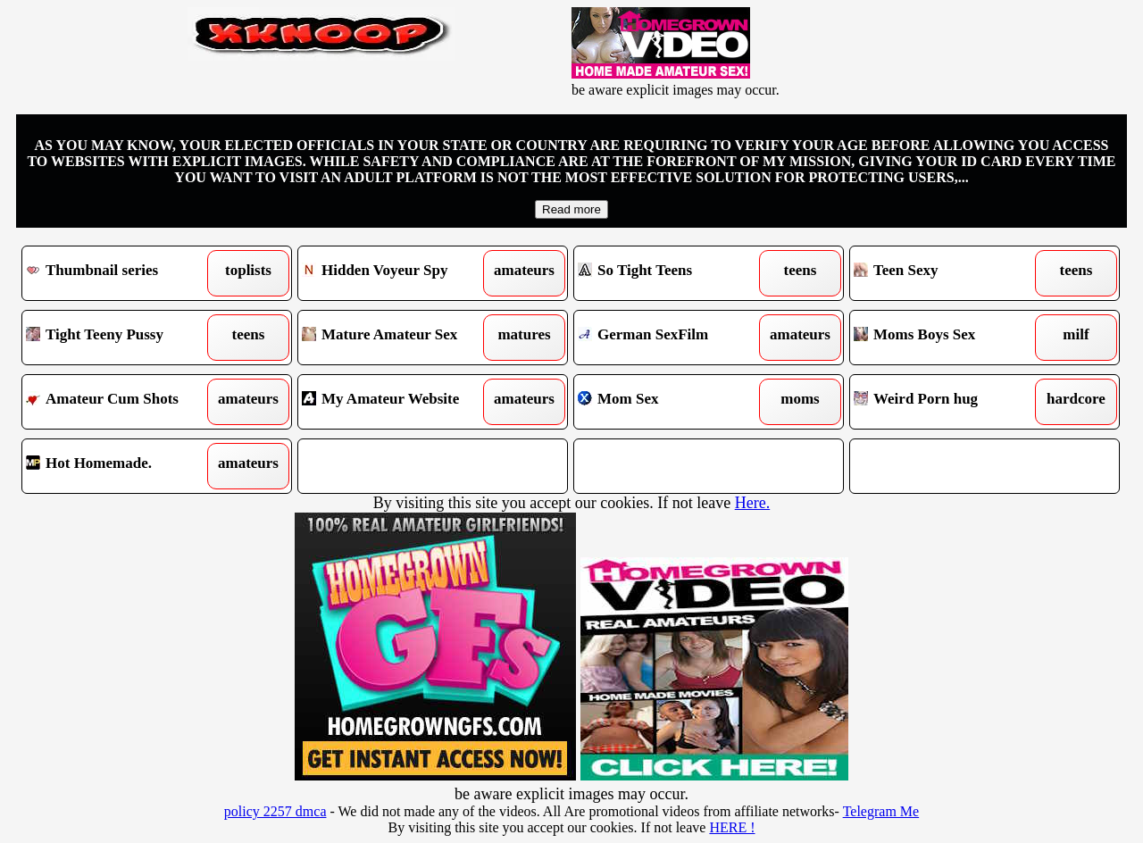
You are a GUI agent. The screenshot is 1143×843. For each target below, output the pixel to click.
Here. (752, 503)
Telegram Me (881, 811)
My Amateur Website (399, 402)
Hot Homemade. (123, 466)
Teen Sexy (950, 273)
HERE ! (732, 827)
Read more (571, 209)
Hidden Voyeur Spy (399, 273)
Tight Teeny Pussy (123, 337)
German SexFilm (675, 337)
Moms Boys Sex (950, 337)
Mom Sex (675, 402)
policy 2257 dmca (275, 811)
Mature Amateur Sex (399, 337)
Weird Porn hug (950, 402)
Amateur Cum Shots (123, 402)
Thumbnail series (123, 273)
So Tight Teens (675, 273)
